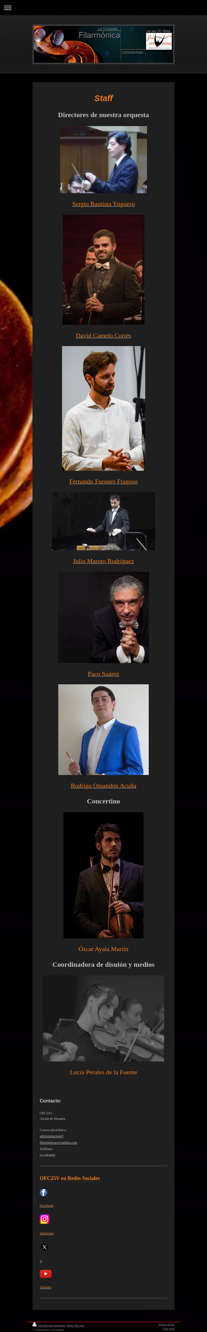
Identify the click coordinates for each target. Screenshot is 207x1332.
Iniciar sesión (166, 1324)
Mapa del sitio (75, 1325)
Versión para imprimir (49, 1325)
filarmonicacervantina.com (58, 1143)
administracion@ (51, 1136)
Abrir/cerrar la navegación (103, 7)
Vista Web (168, 1328)
